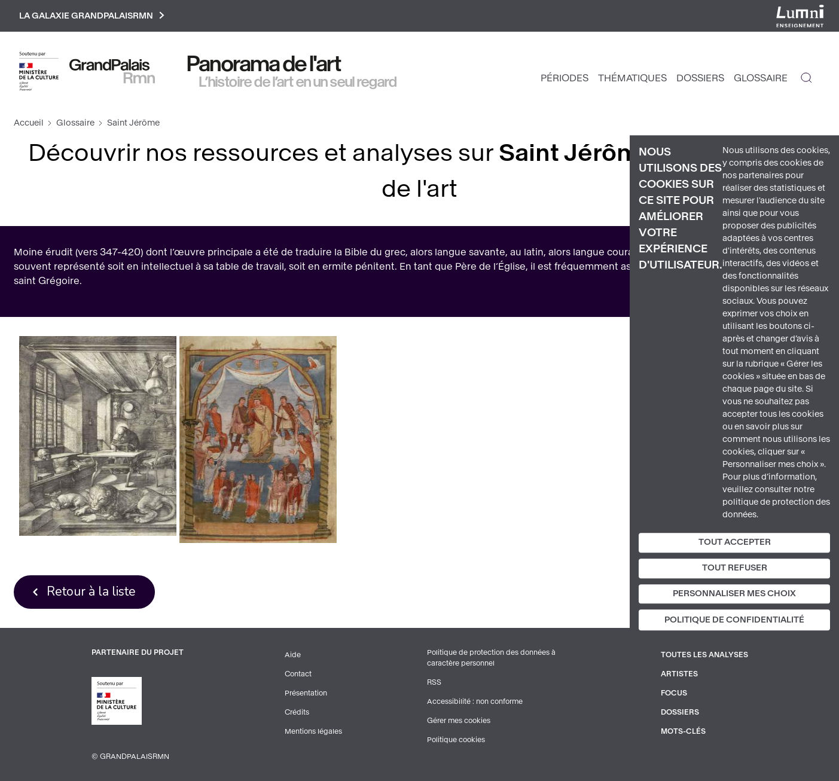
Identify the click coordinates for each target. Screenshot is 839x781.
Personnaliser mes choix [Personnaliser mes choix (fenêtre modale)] (734, 593)
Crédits (297, 712)
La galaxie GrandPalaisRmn (91, 15)
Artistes (679, 674)
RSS (434, 682)
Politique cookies (456, 739)
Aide (293, 654)
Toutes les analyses (704, 654)
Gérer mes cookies (458, 720)
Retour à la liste (91, 591)
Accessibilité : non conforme (475, 701)
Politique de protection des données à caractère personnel (491, 658)
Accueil (29, 122)
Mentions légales (313, 731)
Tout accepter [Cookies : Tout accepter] (734, 542)
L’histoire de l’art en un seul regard (298, 82)
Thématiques (632, 78)
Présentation (306, 693)
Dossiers (700, 78)
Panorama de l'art (264, 64)
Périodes (564, 78)
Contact (298, 674)
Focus (674, 693)
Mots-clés (683, 731)
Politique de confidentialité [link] (734, 620)
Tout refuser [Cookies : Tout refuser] (734, 567)
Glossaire (761, 78)
